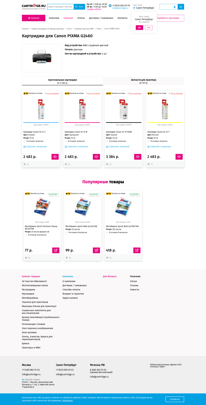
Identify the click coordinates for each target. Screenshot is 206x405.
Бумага (25, 343)
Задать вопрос (70, 298)
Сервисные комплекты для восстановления (36, 311)
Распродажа (28, 289)
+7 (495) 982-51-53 (31, 369)
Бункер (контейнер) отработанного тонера (40, 318)
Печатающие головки (33, 324)
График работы (94, 9)
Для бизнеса (109, 276)
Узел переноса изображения (37, 328)
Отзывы (134, 285)
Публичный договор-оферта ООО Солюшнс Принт (166, 365)
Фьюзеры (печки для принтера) (39, 306)
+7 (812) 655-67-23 (65, 369)
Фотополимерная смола (35, 285)
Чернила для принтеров (35, 302)
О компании (69, 281)
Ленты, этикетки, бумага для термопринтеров (37, 338)
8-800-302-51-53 (98, 369)
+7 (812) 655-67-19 (121, 5)
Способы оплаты (71, 289)
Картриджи (28, 293)
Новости (134, 289)
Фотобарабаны (30, 298)
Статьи (133, 281)
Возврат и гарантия (73, 293)
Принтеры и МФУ (31, 347)
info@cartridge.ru (120, 8)
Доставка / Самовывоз (75, 285)
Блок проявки (29, 332)
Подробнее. (67, 400)
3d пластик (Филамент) (34, 281)
